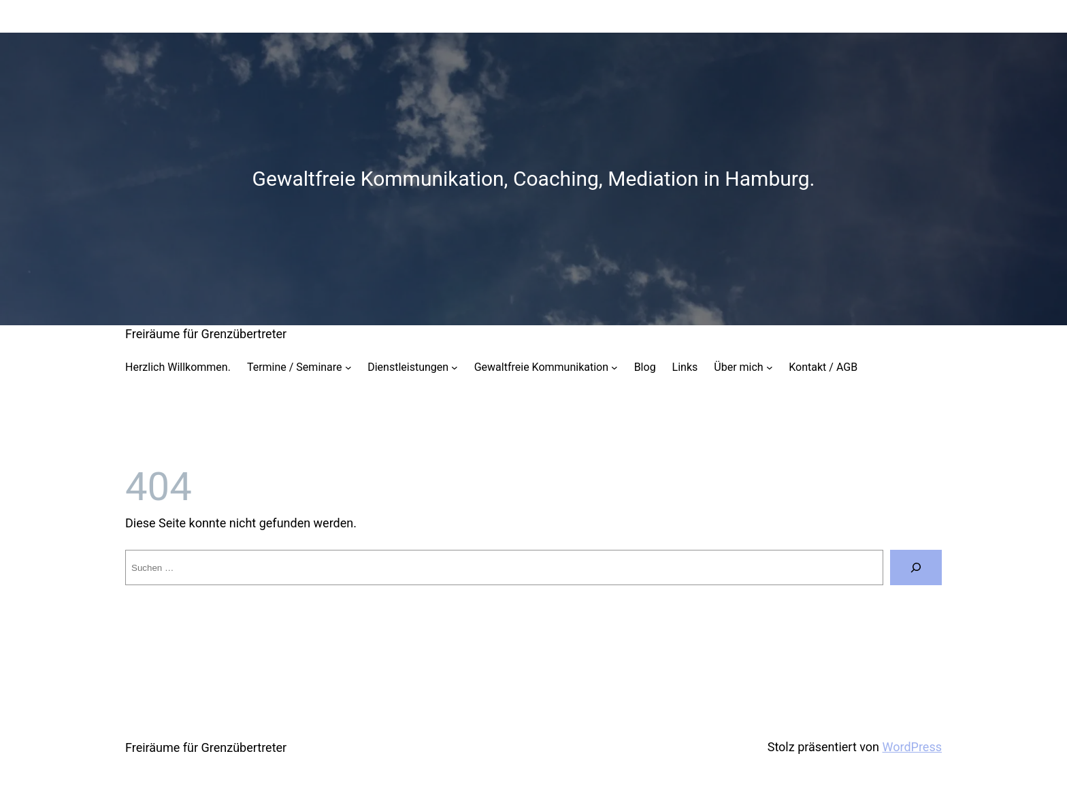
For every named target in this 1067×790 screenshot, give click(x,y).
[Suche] (916, 567)
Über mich (738, 367)
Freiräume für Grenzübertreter (205, 334)
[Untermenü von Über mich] (769, 367)
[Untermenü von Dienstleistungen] (454, 367)
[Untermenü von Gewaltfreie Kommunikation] (614, 367)
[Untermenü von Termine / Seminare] (348, 367)
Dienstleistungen (407, 367)
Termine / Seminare (294, 367)
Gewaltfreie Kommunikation (541, 367)
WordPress (912, 747)
